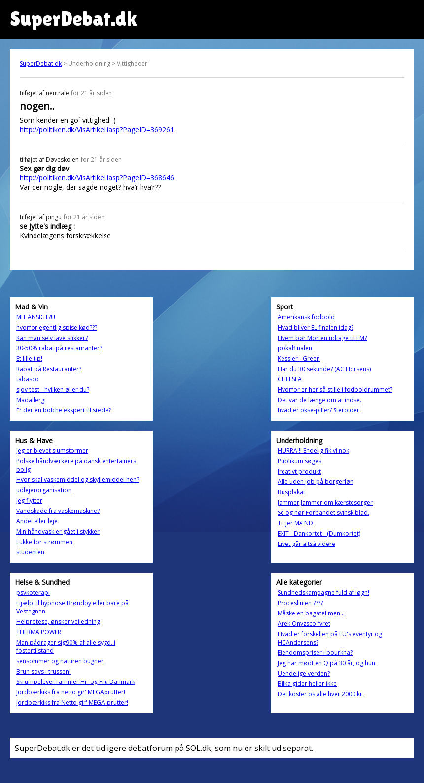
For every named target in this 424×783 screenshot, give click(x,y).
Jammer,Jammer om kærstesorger (325, 502)
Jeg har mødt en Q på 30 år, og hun (326, 663)
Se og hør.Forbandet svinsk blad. (323, 513)
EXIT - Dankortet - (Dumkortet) (319, 533)
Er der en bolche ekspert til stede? (63, 410)
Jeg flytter (29, 500)
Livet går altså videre (306, 544)
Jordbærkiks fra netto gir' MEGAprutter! (70, 692)
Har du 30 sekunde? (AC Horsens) (324, 369)
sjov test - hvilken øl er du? (52, 389)
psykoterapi (33, 592)
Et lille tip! (29, 358)
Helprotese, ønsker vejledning (58, 621)
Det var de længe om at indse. (319, 400)
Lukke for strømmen (44, 542)
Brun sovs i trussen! (43, 671)
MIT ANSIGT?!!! (35, 317)
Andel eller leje (37, 521)
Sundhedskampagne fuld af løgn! (323, 592)
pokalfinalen (295, 348)
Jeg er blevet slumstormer (52, 450)
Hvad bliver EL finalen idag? (315, 327)
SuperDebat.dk (41, 63)
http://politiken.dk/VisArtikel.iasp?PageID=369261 (97, 129)
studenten (30, 552)
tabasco (27, 379)
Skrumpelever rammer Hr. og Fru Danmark (75, 682)
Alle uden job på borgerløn (315, 481)
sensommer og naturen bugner (60, 661)
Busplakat (291, 492)
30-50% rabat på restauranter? (59, 348)
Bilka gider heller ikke (307, 684)
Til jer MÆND (295, 523)
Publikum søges (299, 461)
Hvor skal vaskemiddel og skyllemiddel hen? (77, 480)
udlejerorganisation (43, 490)
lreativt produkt (299, 471)
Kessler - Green (299, 358)
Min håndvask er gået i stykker (58, 531)
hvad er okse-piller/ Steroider (318, 410)
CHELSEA (290, 379)
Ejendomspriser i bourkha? (315, 652)
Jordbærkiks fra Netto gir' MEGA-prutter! (72, 702)
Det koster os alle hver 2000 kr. (321, 694)
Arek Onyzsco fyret (304, 623)
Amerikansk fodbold (306, 317)
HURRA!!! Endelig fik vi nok (313, 450)
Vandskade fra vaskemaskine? (58, 511)
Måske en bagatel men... (311, 613)
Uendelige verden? (304, 673)
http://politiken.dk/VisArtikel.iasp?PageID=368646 (97, 177)
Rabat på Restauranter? (48, 369)
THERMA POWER (38, 632)
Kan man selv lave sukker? (52, 338)
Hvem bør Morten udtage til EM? (322, 338)
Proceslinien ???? (300, 603)
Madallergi (31, 400)
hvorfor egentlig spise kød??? (56, 327)
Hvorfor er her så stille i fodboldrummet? (335, 389)
